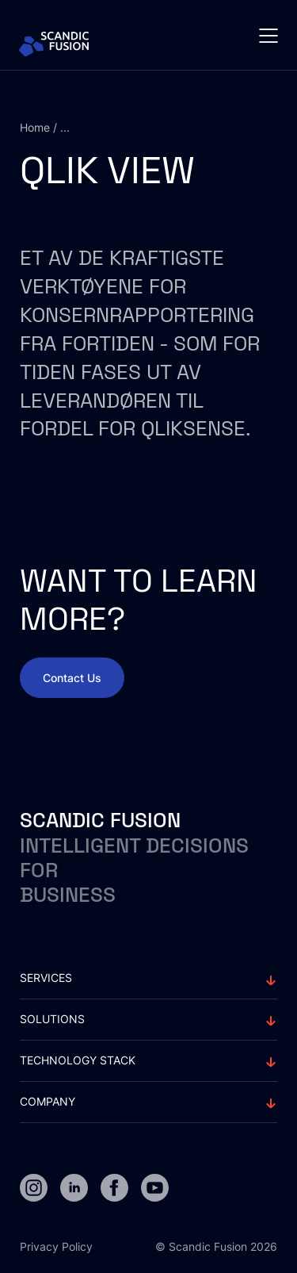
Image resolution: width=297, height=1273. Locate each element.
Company (47, 1101)
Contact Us (72, 677)
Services (46, 977)
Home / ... (45, 127)
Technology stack (77, 1060)
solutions (52, 1019)
